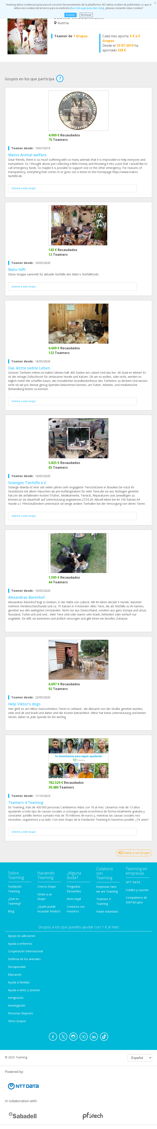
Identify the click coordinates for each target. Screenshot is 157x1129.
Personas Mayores (20, 1013)
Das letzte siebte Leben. (29, 367)
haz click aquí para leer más (87, 8)
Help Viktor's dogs (24, 703)
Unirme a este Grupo (23, 188)
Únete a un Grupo (134, 853)
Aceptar (70, 15)
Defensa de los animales (24, 959)
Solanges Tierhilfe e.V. (27, 482)
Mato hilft (17, 269)
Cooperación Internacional (25, 951)
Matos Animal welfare (27, 154)
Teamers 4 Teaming (25, 802)
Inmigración (16, 998)
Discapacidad (17, 967)
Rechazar (86, 15)
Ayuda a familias (19, 982)
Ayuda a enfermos (20, 944)
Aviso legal (74, 899)
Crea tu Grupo (46, 886)
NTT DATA (133, 882)
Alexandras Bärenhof (26, 597)
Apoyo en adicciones (21, 936)
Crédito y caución (137, 890)
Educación (14, 974)
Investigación (16, 1005)
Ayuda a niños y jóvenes (24, 990)
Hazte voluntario (107, 911)
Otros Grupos (17, 1021)
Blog (11, 911)
